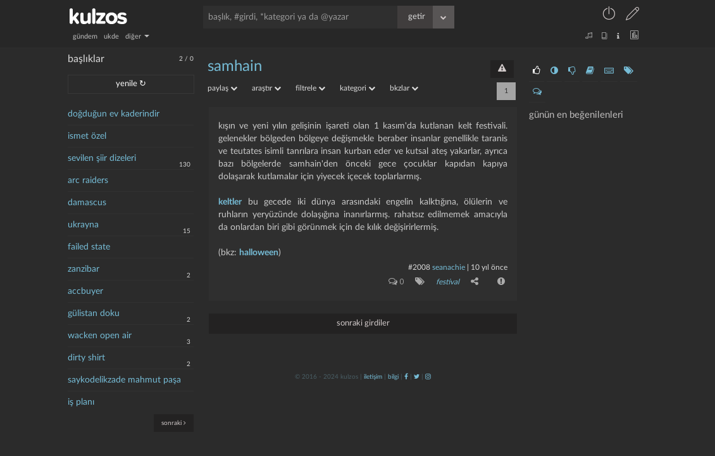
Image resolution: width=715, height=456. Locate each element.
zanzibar (83, 269)
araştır (266, 88)
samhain (235, 66)
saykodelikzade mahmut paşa (124, 380)
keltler (230, 202)
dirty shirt (86, 357)
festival (447, 282)
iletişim (373, 377)
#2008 (419, 267)
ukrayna (83, 224)
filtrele (310, 88)
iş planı (81, 402)
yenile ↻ (131, 84)
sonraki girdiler (363, 323)
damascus (87, 202)
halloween (258, 252)
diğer (137, 36)
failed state (89, 247)
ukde (111, 36)
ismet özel (87, 136)
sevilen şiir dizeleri (102, 158)
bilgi (393, 377)
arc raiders (88, 180)
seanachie (448, 267)
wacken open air (100, 335)
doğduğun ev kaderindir (113, 114)
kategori (357, 88)
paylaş (222, 88)
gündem (85, 36)
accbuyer (85, 291)
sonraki (173, 422)
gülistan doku (94, 313)
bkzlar (404, 88)
